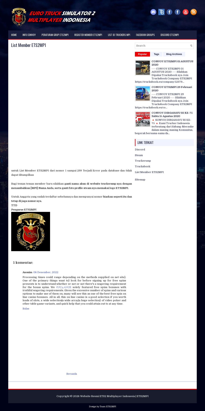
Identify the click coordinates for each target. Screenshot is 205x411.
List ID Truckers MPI (119, 35)
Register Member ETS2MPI (88, 35)
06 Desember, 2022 (45, 272)
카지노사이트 (63, 287)
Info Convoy (29, 35)
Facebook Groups (145, 35)
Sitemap (140, 179)
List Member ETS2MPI (28, 45)
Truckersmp (143, 160)
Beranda (71, 373)
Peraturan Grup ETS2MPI (55, 35)
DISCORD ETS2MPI (170, 35)
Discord (140, 149)
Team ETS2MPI (108, 406)
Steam (139, 155)
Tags (156, 54)
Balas (26, 308)
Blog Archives (174, 54)
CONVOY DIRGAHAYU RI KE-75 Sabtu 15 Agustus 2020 (172, 114)
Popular (142, 54)
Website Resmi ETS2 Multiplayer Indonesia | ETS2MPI (114, 396)
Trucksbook (142, 166)
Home (14, 35)
